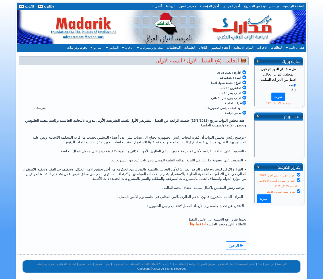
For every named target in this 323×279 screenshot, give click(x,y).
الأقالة (72, 263)
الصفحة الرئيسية (293, 6)
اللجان (203, 47)
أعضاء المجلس (220, 47)
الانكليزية (46, 6)
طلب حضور (86, 263)
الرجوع (236, 245)
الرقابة (127, 47)
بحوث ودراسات (77, 47)
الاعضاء (156, 263)
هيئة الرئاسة (295, 47)
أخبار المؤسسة (209, 6)
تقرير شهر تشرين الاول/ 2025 (277, 175)
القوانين (112, 47)
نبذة (260, 263)
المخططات (173, 47)
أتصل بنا (157, 6)
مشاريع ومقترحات (150, 47)
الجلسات (189, 47)
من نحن (274, 6)
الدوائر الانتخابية (243, 47)
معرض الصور (187, 6)
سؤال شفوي (102, 263)
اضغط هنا (198, 224)
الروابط (170, 6)
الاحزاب (262, 47)
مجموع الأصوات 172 (278, 103)
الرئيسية (282, 263)
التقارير (97, 47)
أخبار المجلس (231, 6)
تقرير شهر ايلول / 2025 (281, 191)
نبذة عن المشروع (255, 6)
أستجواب (118, 263)
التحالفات (276, 47)
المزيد (264, 198)
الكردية (26, 6)
